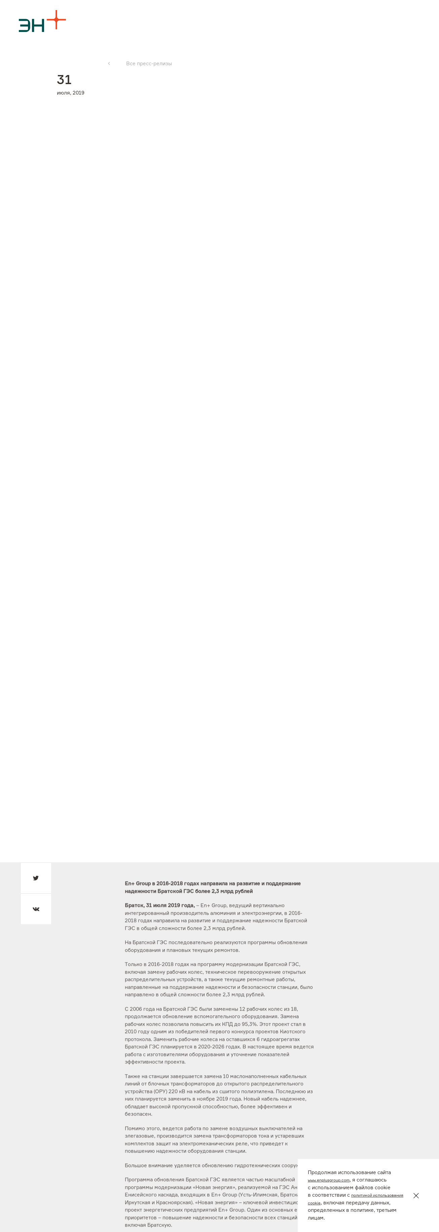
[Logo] (42, 21)
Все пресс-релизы (149, 63)
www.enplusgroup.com (334, 1180)
